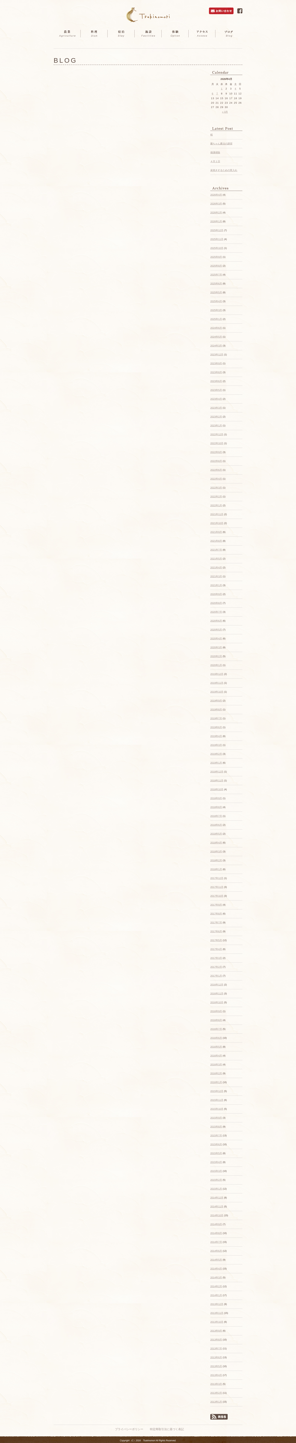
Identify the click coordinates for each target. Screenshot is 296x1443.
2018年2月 (216, 860)
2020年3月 (216, 647)
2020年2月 (216, 656)
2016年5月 (216, 1046)
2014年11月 (216, 1206)
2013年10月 (216, 1321)
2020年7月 (216, 611)
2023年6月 (216, 381)
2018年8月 (216, 807)
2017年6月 (216, 931)
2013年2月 (216, 1392)
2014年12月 (216, 1197)
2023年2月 (216, 416)
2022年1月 (216, 505)
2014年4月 (216, 1268)
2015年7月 (216, 1135)
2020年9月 (216, 594)
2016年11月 (216, 993)
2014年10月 (216, 1215)
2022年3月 (216, 487)
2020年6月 (216, 620)
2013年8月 (216, 1339)
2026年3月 (216, 203)
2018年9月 (216, 798)
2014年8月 (216, 1233)
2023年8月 (216, 372)
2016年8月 (216, 1020)
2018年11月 (216, 780)
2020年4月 (216, 638)
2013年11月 (216, 1313)
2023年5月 (216, 390)
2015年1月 (216, 1188)
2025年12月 (216, 230)
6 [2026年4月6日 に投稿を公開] (213, 93)
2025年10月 (216, 248)
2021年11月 (216, 514)
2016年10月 (216, 1002)
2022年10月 (216, 443)
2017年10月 (216, 895)
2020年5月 (216, 629)
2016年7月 (216, 1029)
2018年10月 (216, 789)
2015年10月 (216, 1108)
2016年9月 (216, 1011)
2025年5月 (216, 292)
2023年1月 (216, 425)
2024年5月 (216, 336)
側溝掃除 (215, 152)
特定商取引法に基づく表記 (167, 1429)
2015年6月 (216, 1144)
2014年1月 (216, 1295)
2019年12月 (216, 674)
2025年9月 (216, 256)
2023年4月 (216, 398)
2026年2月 (216, 212)
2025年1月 (216, 319)
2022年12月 (216, 434)
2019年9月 (216, 700)
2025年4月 (216, 301)
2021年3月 (216, 576)
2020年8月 (216, 603)
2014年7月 (216, 1242)
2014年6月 (216, 1250)
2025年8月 (216, 265)
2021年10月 (216, 523)
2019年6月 (216, 727)
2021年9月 (216, 532)
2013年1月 (216, 1401)
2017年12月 (216, 878)
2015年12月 (216, 1091)
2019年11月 (216, 682)
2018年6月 (216, 824)
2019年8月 (216, 709)
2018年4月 (216, 842)
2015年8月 (216, 1126)
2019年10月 (216, 691)
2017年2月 (216, 966)
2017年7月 (216, 922)
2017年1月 (216, 975)
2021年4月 (216, 567)
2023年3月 (216, 407)
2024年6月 (216, 327)
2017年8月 (216, 913)
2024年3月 (216, 345)
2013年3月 (216, 1384)
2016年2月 (216, 1073)
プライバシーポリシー (129, 1429)
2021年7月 (216, 549)
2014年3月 (216, 1277)
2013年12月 (216, 1304)
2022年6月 (216, 469)
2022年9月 (216, 452)
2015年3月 (216, 1171)
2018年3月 (216, 851)
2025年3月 (216, 310)
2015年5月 (216, 1153)
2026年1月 (216, 221)
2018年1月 (216, 869)
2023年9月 (216, 363)
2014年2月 (216, 1286)
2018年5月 (216, 833)
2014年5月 (216, 1259)
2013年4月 (216, 1375)
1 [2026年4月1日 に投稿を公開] (222, 88)
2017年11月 (216, 887)
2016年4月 (216, 1055)
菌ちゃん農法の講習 (221, 143)
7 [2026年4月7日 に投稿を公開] (217, 93)
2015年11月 (216, 1100)
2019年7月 (216, 718)
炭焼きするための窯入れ (223, 170)
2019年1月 (216, 762)
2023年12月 (216, 354)
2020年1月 (216, 665)
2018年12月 (216, 771)
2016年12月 (216, 984)
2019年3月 (216, 745)
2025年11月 (216, 239)
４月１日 (215, 161)
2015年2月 (216, 1179)
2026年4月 (216, 194)
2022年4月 (216, 478)
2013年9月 (216, 1330)
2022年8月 (216, 461)
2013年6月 (216, 1357)
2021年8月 (216, 540)
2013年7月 (216, 1348)
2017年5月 (216, 940)
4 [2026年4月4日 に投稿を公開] (235, 88)
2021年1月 (216, 585)
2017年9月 (216, 904)
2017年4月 (216, 949)
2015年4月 (216, 1162)
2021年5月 (216, 558)
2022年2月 (216, 496)
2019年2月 (216, 753)
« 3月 (225, 111)
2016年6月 (216, 1037)
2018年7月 (216, 816)
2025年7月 (216, 274)
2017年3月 (216, 958)
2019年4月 (216, 736)
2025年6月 (216, 283)
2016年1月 (216, 1082)
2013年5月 (216, 1366)
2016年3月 (216, 1064)
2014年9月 (216, 1224)
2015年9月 (216, 1117)
